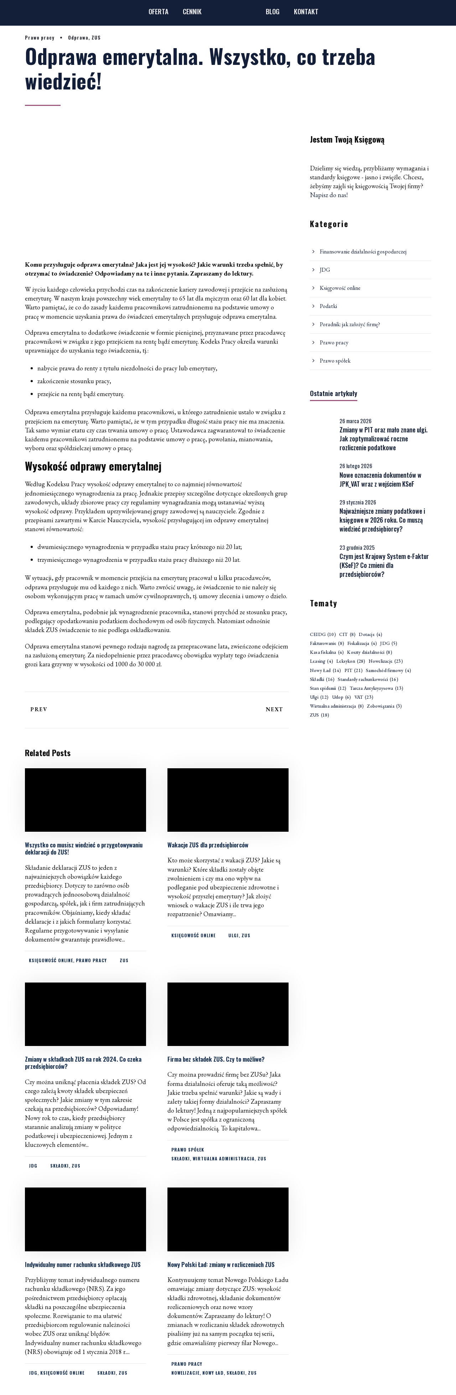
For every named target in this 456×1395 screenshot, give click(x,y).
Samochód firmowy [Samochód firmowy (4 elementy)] (388, 670)
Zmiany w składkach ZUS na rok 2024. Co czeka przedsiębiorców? (83, 1063)
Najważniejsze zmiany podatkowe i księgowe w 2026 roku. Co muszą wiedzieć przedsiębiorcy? (382, 519)
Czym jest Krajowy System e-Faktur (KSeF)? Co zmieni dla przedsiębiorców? (384, 565)
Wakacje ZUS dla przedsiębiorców (210, 844)
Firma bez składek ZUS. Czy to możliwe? (216, 1059)
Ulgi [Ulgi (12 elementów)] (319, 697)
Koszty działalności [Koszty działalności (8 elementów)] (369, 652)
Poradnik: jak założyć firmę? (350, 324)
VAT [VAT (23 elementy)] (363, 697)
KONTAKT (306, 11)
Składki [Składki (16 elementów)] (322, 679)
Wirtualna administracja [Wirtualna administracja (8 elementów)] (337, 706)
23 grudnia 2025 (357, 547)
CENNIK (192, 11)
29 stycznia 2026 (358, 502)
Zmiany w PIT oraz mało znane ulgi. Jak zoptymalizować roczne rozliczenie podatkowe (384, 438)
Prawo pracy (40, 37)
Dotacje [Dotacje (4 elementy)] (370, 634)
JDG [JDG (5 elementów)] (388, 643)
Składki (59, 1166)
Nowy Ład (213, 1373)
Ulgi (233, 935)
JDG (33, 1166)
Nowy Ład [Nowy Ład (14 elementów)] (325, 670)
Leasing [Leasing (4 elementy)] (321, 661)
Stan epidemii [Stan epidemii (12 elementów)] (328, 688)
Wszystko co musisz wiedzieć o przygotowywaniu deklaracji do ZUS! (83, 848)
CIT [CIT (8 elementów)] (347, 634)
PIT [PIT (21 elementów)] (353, 670)
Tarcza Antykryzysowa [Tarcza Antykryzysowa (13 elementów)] (377, 688)
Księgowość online (51, 960)
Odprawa (78, 37)
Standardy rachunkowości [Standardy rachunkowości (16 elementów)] (368, 679)
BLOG (273, 11)
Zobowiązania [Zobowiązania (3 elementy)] (384, 706)
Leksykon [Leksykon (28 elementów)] (350, 661)
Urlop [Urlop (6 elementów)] (341, 697)
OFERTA (159, 11)
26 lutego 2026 (356, 466)
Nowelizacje (185, 1373)
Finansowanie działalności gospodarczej (363, 251)
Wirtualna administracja (224, 1158)
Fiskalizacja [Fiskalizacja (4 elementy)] (362, 643)
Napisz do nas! (329, 195)
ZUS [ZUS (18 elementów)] (319, 715)
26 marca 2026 (356, 421)
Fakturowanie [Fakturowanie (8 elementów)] (327, 643)
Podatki (328, 306)
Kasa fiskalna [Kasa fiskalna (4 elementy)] (327, 652)
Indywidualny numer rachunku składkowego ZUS (83, 1264)
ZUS (96, 37)
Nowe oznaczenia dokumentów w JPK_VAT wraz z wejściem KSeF (380, 479)
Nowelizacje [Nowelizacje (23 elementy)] (386, 661)
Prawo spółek (187, 1150)
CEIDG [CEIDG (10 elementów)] (323, 634)
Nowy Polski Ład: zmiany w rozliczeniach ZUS (221, 1264)
